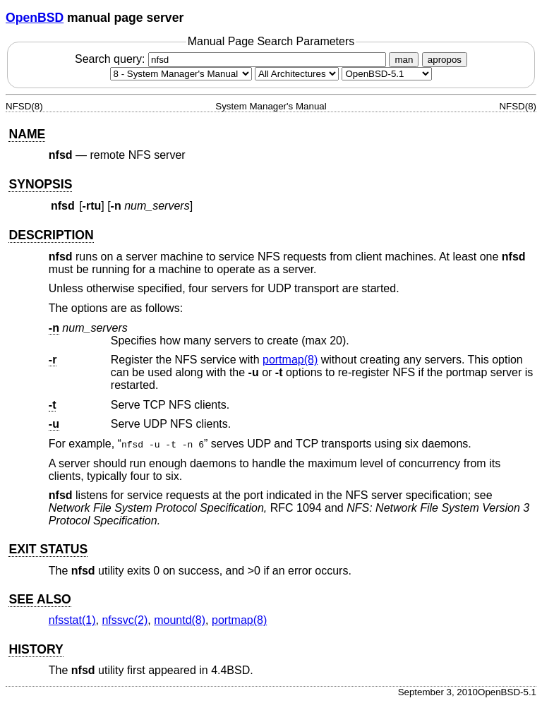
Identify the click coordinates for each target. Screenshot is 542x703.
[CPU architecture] (297, 73)
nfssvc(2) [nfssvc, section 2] (124, 620)
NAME (26, 134)
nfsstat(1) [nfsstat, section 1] (72, 620)
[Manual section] (181, 73)
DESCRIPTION (50, 235)
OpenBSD (35, 18)
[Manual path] (387, 73)
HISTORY (35, 649)
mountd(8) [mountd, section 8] (179, 620)
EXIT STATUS (48, 549)
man (404, 59)
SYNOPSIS (40, 184)
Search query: (232, 59)
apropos (445, 59)
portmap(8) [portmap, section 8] (290, 360)
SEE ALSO (39, 599)
